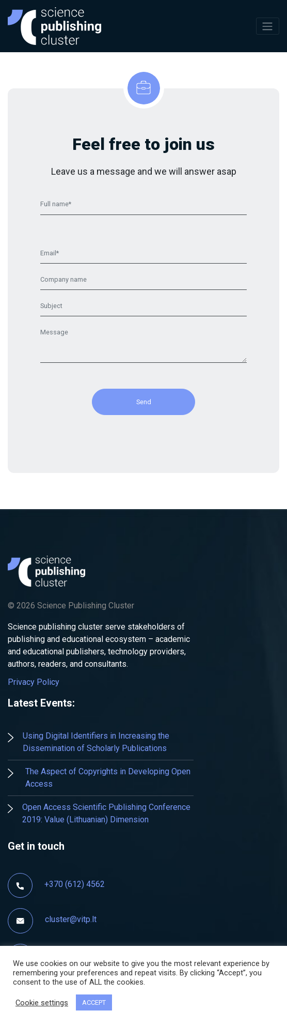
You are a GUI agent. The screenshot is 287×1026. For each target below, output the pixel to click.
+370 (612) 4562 (74, 884)
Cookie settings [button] (41, 1002)
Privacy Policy (33, 682)
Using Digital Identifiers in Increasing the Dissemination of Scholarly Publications (96, 742)
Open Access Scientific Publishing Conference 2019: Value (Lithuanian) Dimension (106, 813)
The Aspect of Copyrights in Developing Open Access (107, 778)
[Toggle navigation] (267, 26)
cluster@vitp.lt (71, 920)
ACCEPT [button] (94, 1002)
